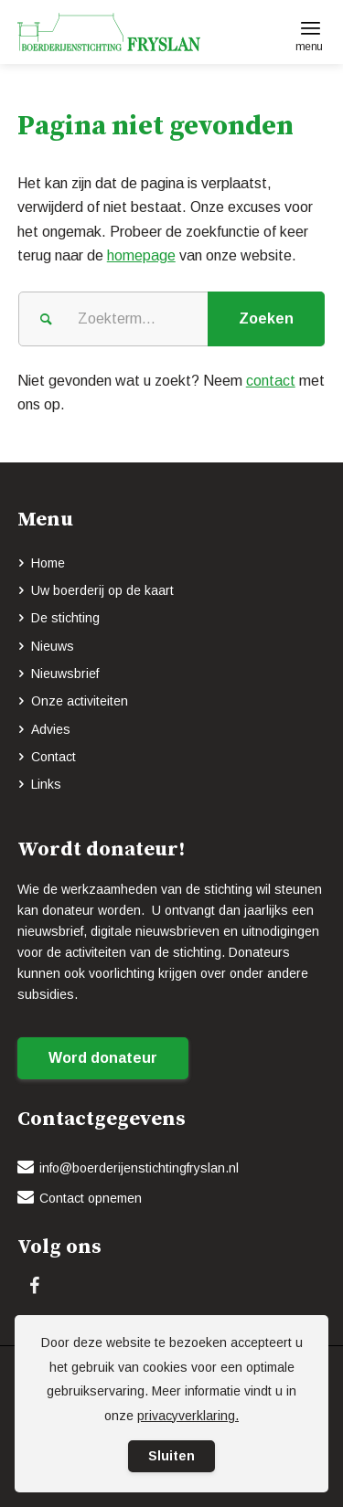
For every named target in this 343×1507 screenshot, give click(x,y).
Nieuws (52, 646)
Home (48, 563)
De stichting (65, 617)
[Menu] (310, 27)
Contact (53, 756)
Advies (50, 729)
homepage (141, 255)
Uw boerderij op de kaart (102, 590)
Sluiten (171, 1456)
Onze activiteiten (79, 701)
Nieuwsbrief (65, 673)
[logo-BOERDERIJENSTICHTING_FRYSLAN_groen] (140, 32)
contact (270, 380)
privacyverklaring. (188, 1415)
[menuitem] (310, 27)
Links (46, 784)
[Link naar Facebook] (34, 1286)
